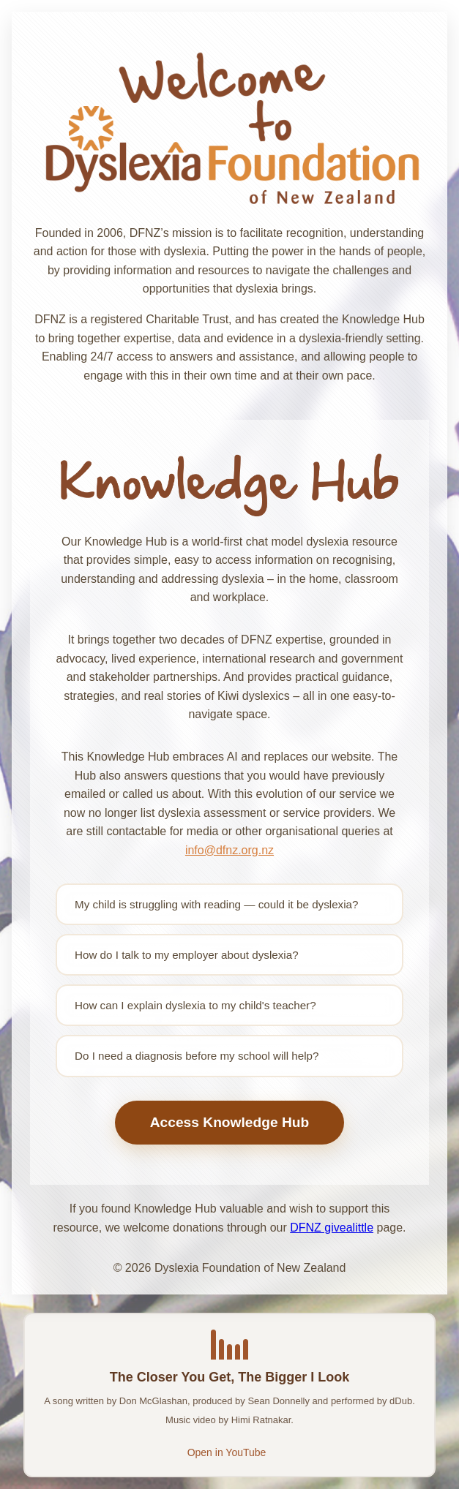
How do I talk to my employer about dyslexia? (187, 955)
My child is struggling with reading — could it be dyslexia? (216, 904)
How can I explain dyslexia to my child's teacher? (195, 1005)
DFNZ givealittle (331, 1227)
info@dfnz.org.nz (229, 850)
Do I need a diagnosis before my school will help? (196, 1055)
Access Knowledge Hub (230, 1122)
